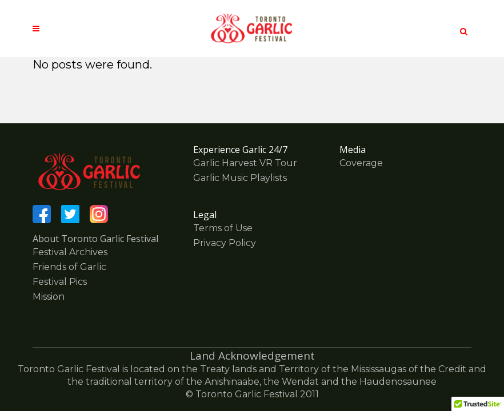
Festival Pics (60, 281)
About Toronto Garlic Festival (95, 238)
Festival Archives (70, 252)
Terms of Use (223, 228)
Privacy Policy (224, 242)
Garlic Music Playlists (240, 177)
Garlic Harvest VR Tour (245, 163)
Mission (49, 296)
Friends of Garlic (69, 266)
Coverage (361, 163)
